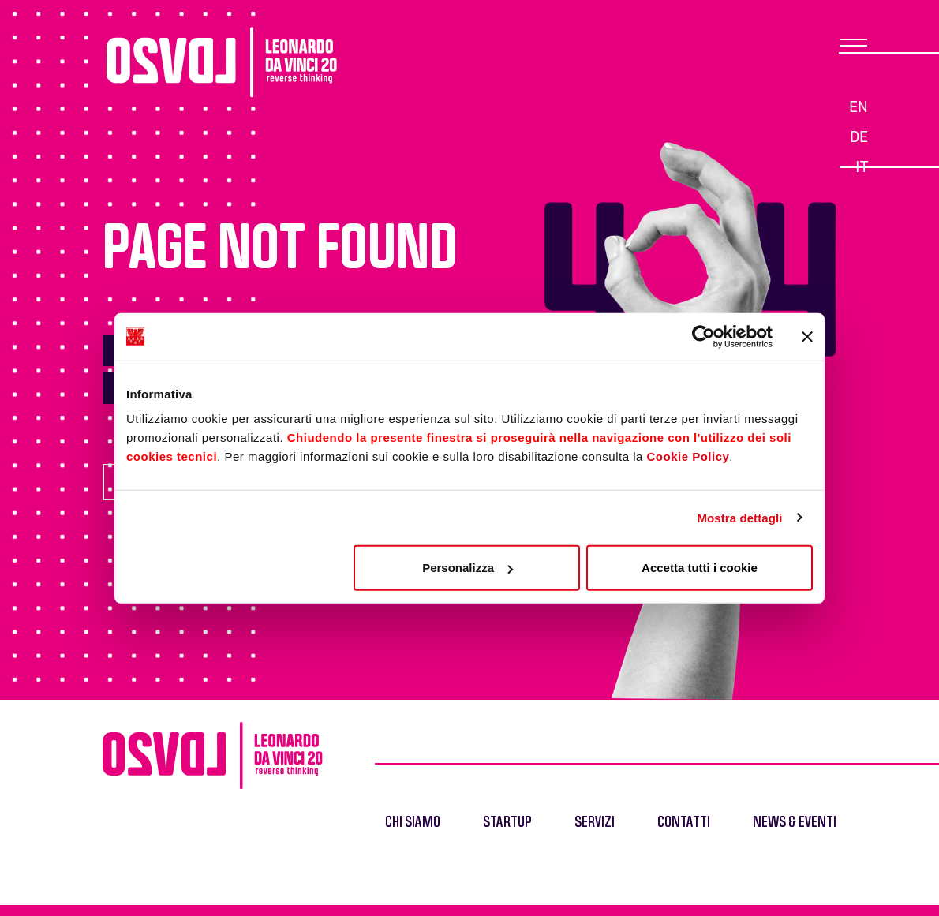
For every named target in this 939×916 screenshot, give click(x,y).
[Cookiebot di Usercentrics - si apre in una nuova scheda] (703, 336)
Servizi (594, 822)
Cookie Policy (687, 456)
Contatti (683, 822)
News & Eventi (794, 822)
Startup (507, 822)
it (861, 166)
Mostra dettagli (739, 517)
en (858, 106)
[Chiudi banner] (807, 336)
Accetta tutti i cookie (700, 567)
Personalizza (467, 567)
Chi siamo (412, 822)
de (859, 136)
